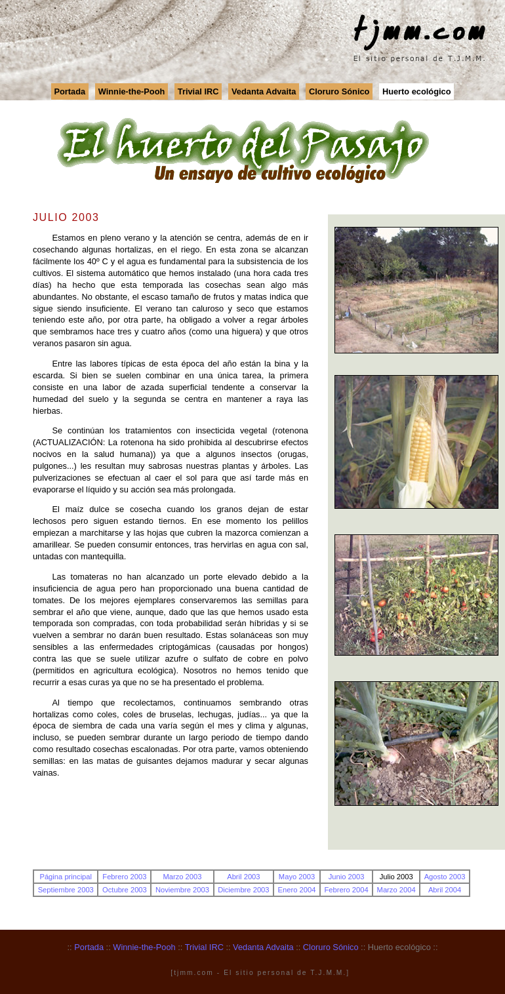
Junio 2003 (347, 877)
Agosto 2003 (445, 877)
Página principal (65, 877)
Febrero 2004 (346, 890)
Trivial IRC (198, 91)
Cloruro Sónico (339, 91)
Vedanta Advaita (264, 91)
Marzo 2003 (182, 877)
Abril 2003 (243, 877)
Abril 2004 (444, 890)
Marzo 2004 (396, 890)
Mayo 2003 (297, 877)
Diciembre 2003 (243, 890)
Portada (70, 91)
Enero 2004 (297, 890)
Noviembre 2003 (182, 890)
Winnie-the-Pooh (131, 91)
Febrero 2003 (124, 877)
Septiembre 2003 (66, 890)
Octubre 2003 (124, 890)
